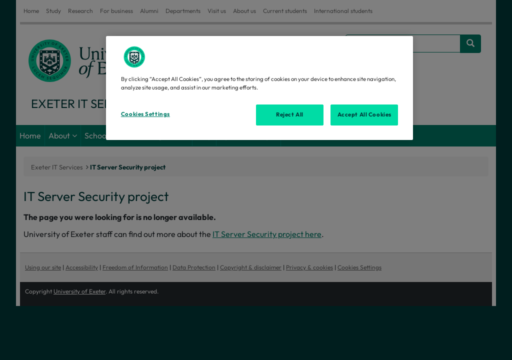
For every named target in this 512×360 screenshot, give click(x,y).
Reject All (290, 114)
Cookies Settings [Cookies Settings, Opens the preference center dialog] (145, 114)
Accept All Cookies (365, 114)
